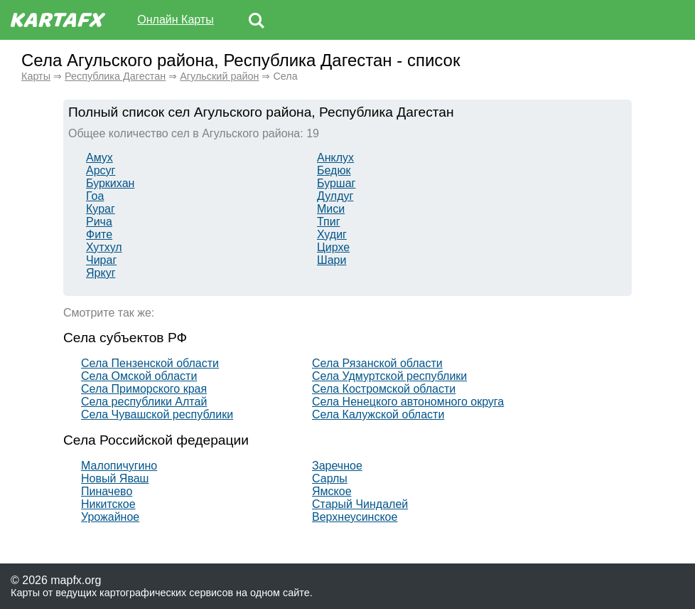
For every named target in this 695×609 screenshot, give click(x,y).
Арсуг (100, 170)
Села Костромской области (384, 389)
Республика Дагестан (115, 76)
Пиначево (106, 491)
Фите (99, 234)
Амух (99, 158)
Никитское (108, 504)
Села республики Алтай (144, 402)
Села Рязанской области (377, 363)
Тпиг (328, 222)
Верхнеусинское (354, 517)
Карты (35, 76)
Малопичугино (119, 466)
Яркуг (100, 273)
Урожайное (110, 517)
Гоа (95, 196)
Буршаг (336, 183)
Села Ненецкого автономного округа (408, 402)
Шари (331, 260)
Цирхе (333, 247)
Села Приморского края (144, 389)
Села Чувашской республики (157, 414)
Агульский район (219, 76)
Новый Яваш (115, 478)
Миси (331, 209)
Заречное (337, 466)
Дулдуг (335, 196)
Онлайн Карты (175, 20)
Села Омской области (139, 376)
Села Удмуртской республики (389, 376)
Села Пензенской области (150, 363)
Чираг (101, 260)
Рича (99, 222)
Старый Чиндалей (360, 504)
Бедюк (333, 170)
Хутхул (104, 247)
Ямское (332, 491)
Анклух (335, 158)
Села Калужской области (378, 414)
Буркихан (110, 183)
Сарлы (330, 478)
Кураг (100, 209)
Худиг (332, 234)
